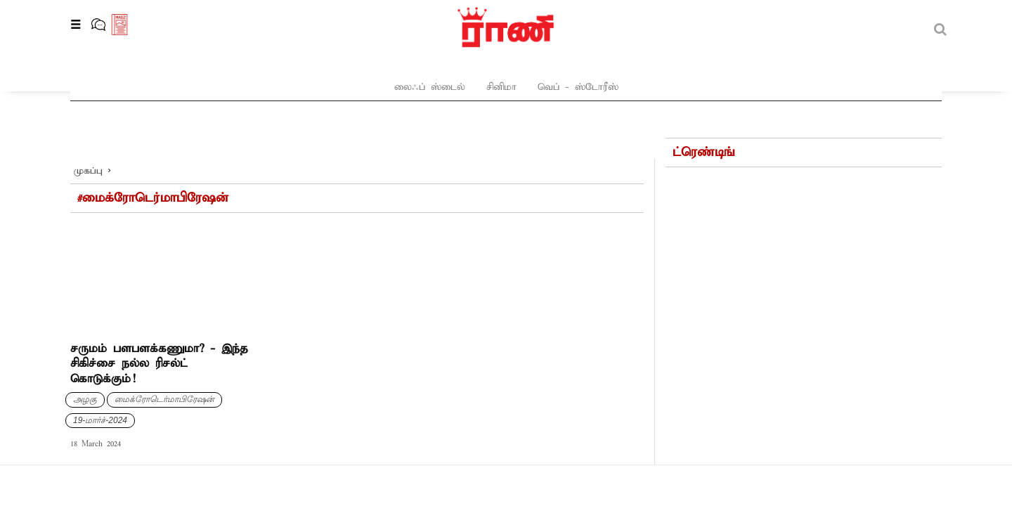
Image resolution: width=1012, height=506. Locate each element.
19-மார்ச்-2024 (100, 385)
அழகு (85, 364)
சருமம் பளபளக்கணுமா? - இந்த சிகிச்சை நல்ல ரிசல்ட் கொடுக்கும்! (159, 328)
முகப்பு (88, 136)
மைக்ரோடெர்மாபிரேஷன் (164, 364)
